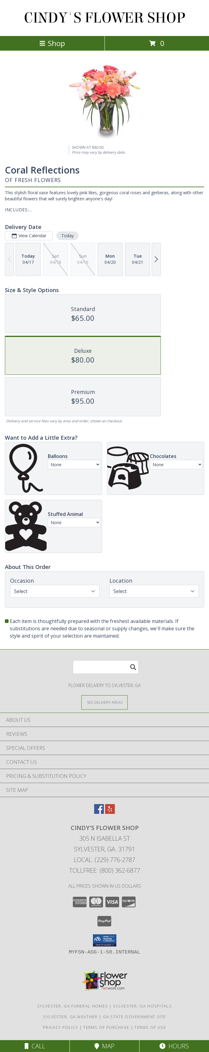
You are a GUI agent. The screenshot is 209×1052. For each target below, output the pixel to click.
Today (67, 235)
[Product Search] (106, 667)
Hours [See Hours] (174, 1046)
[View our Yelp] (110, 811)
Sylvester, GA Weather (70, 1016)
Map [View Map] (104, 1046)
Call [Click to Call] (35, 1046)
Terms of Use (150, 1027)
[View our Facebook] (99, 811)
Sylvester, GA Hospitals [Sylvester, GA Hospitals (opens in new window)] (142, 1006)
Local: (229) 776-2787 (104, 860)
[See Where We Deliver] (104, 702)
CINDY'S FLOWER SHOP (104, 18)
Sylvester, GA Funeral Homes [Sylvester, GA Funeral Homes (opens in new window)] (72, 1006)
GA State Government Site (134, 1016)
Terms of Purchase (106, 1027)
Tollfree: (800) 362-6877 (104, 870)
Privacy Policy (60, 1027)
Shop (52, 43)
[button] (104, 940)
